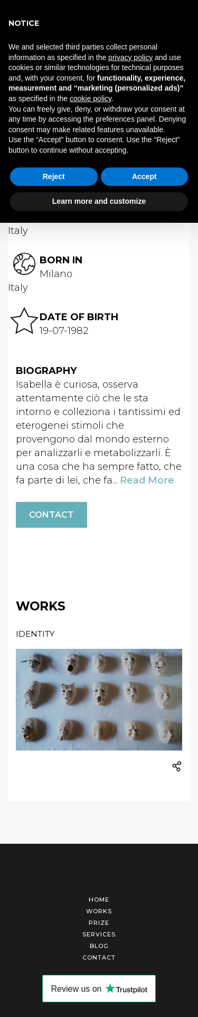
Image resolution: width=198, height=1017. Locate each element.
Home (99, 899)
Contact (51, 515)
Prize (99, 922)
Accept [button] (144, 176)
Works (99, 911)
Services (99, 934)
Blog (99, 946)
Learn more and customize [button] (99, 201)
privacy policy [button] (130, 57)
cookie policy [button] (90, 98)
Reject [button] (54, 176)
